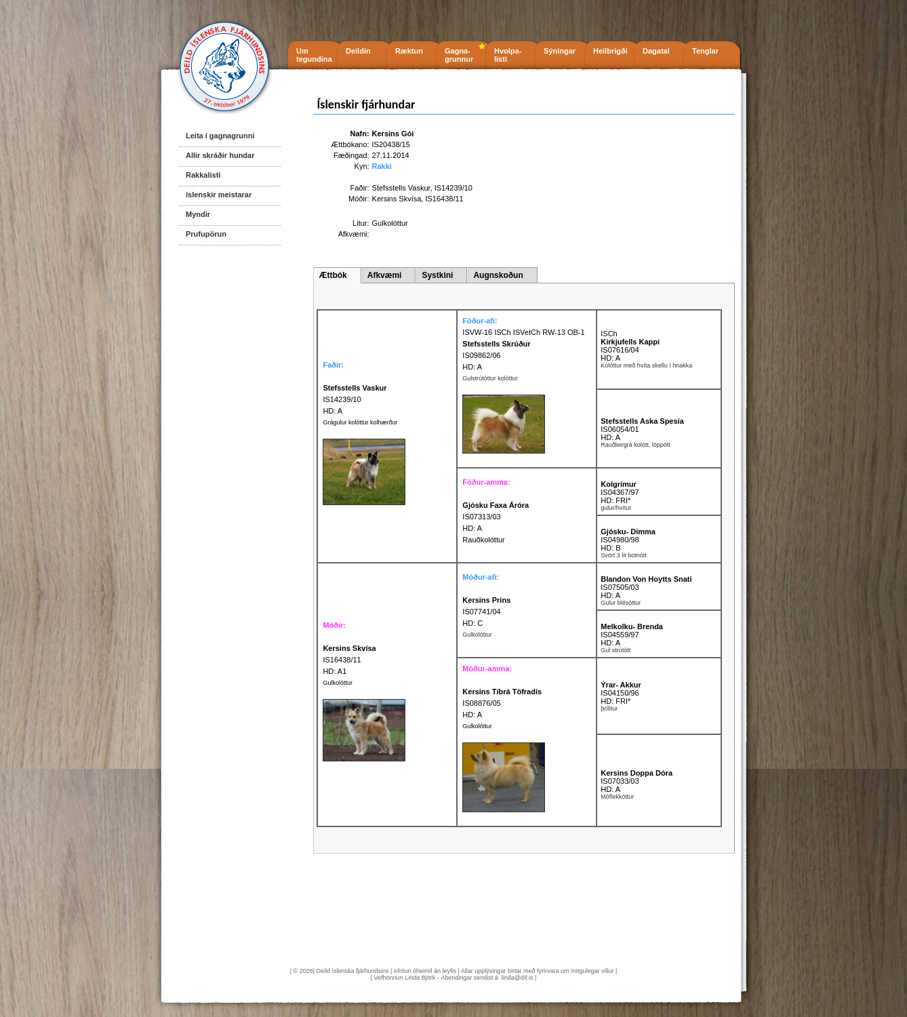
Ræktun (409, 51)
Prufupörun (206, 234)
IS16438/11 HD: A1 (349, 659)
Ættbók (332, 275)
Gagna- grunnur (459, 55)
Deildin (358, 51)
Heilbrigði (610, 51)
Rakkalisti (203, 175)
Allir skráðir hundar (220, 155)
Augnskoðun (498, 275)
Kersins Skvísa (397, 199)
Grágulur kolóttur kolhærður (360, 422)
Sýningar (560, 51)
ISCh (609, 334)
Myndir (198, 214)
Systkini (437, 275)
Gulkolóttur (337, 682)
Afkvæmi (384, 275)
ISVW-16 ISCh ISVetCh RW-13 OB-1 (523, 332)
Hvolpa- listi (507, 55)
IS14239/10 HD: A (354, 399)
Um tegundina (314, 55)
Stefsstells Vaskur (401, 188)
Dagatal (656, 51)
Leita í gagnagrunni (220, 136)
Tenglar (705, 51)
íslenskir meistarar (218, 195)
